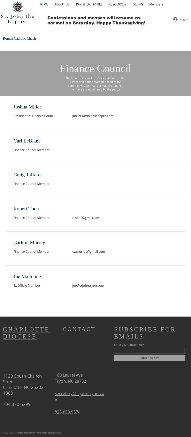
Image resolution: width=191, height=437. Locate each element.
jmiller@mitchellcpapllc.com (92, 116)
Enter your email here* (129, 344)
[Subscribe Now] (149, 358)
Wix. (60, 433)
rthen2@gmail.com (86, 218)
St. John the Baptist (18, 19)
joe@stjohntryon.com (88, 285)
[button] (89, 4)
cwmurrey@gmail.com (88, 251)
